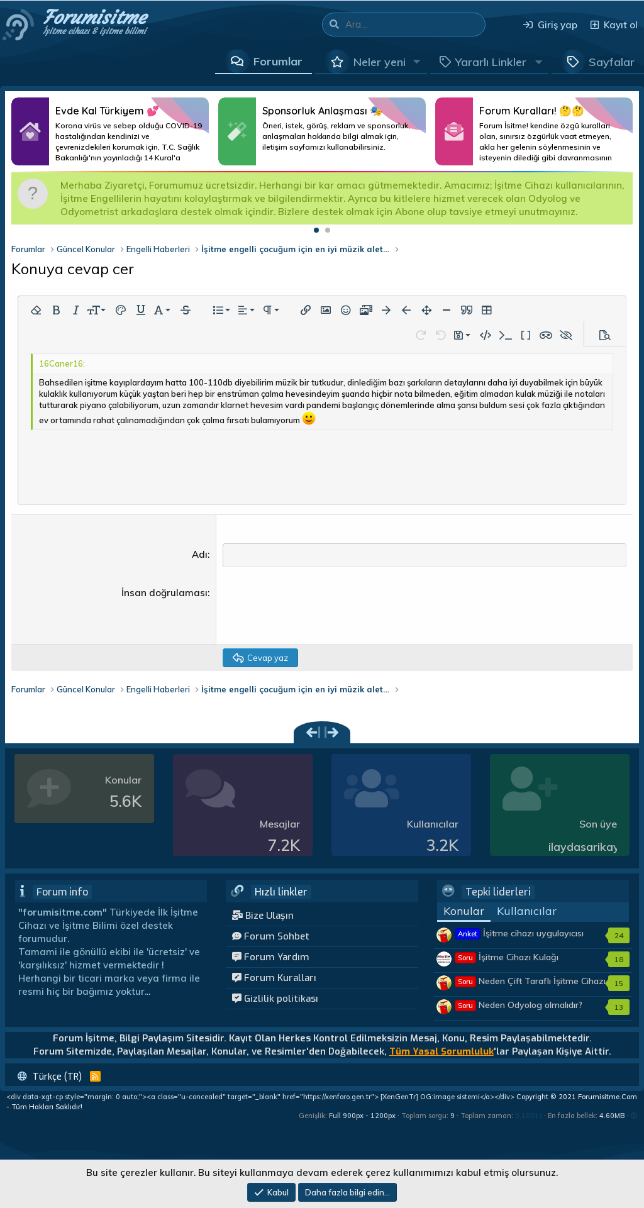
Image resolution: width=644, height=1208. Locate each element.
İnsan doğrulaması (164, 593)
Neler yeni (379, 62)
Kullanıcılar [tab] (527, 912)
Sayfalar (612, 62)
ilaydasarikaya (587, 847)
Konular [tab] (463, 912)
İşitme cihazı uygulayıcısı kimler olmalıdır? (519, 940)
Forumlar (278, 61)
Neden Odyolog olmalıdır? (518, 1005)
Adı (200, 554)
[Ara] (415, 24)
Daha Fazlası (110, 131)
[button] (417, 61)
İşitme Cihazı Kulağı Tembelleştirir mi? (506, 964)
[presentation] (318, 611)
